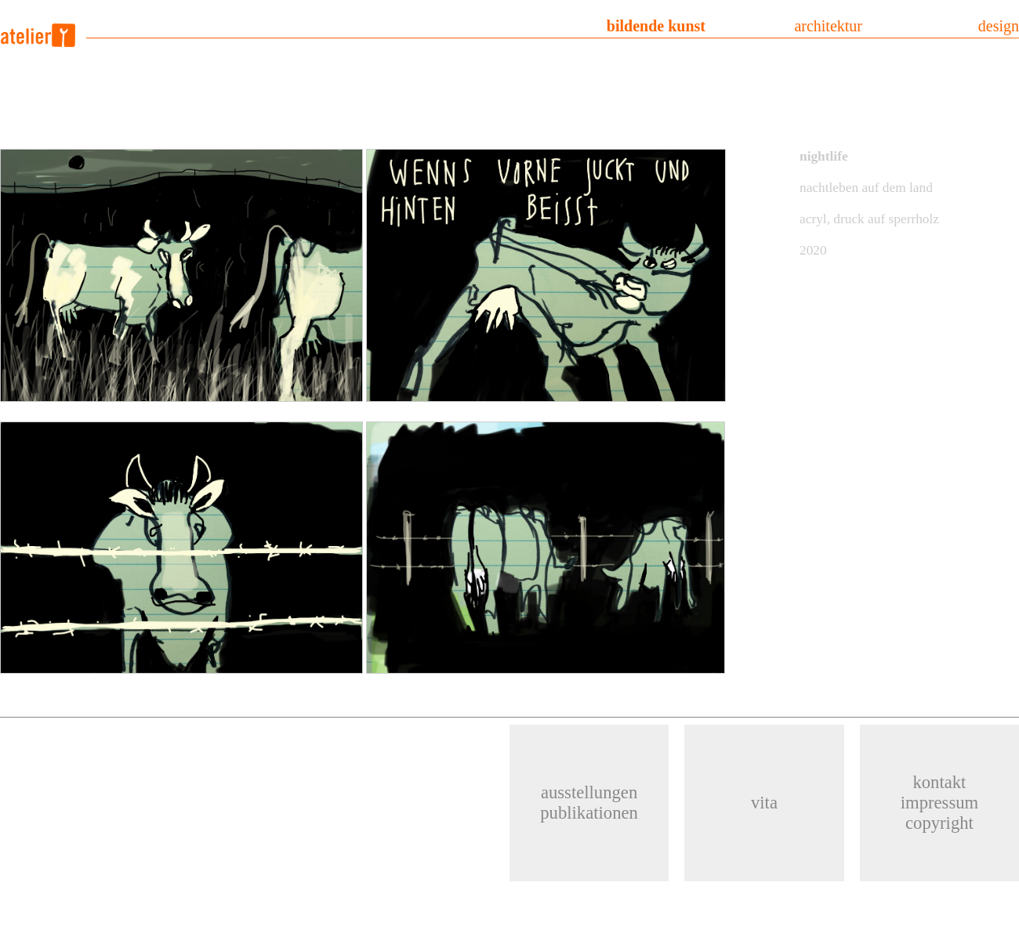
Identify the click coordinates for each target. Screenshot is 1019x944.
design (998, 25)
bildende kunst (656, 25)
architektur (828, 25)
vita (764, 802)
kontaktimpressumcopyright (939, 802)
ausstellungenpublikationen (589, 803)
